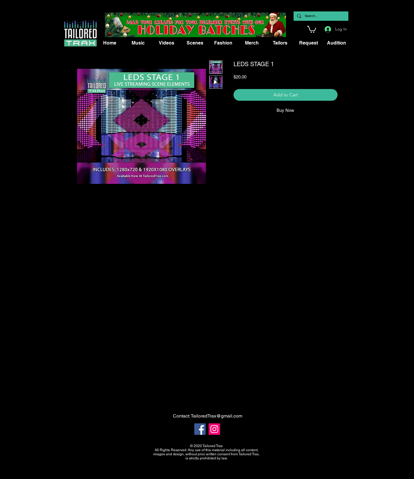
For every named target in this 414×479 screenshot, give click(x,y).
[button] (311, 29)
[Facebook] (200, 429)
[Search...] (320, 16)
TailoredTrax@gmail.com (216, 416)
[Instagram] (214, 429)
